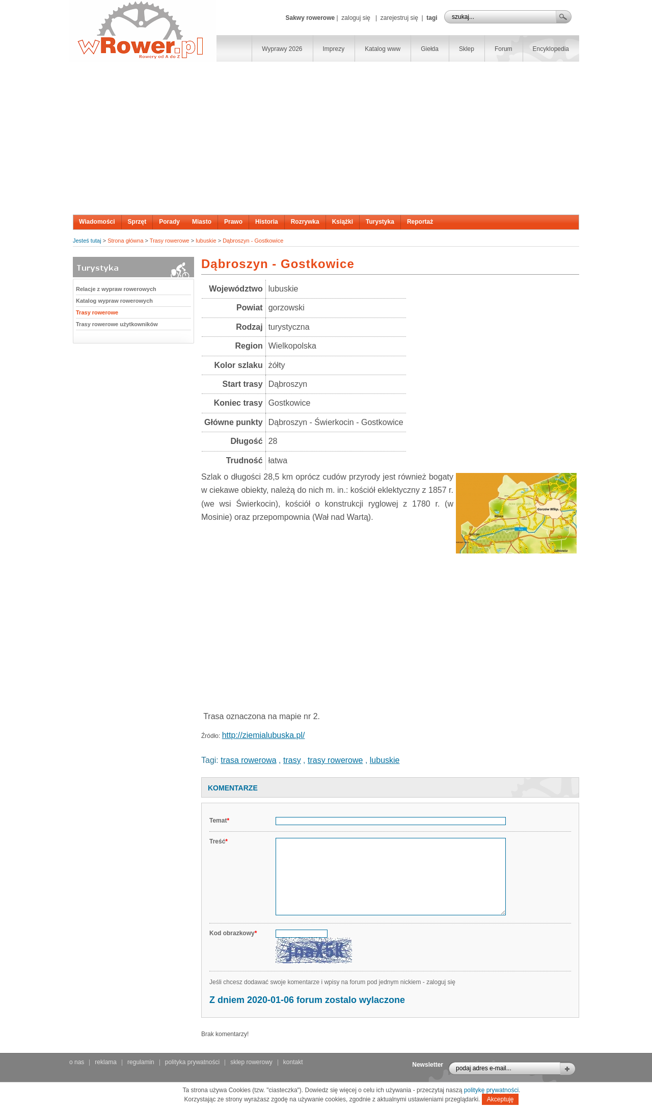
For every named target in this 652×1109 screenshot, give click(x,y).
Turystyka (380, 221)
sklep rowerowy (251, 1062)
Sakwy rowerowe (310, 17)
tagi (431, 17)
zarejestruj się (399, 17)
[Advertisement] (326, 138)
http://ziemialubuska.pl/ (263, 735)
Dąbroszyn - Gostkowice (253, 240)
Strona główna (125, 240)
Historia (266, 221)
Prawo (233, 221)
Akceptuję (500, 1099)
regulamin (140, 1062)
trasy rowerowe (335, 760)
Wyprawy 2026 (282, 48)
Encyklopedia (551, 48)
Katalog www (382, 48)
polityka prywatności (192, 1062)
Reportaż (420, 221)
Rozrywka (305, 221)
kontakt (293, 1062)
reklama (106, 1062)
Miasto (201, 221)
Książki (342, 221)
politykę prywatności (491, 1090)
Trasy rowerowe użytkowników (117, 324)
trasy (292, 760)
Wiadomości (97, 221)
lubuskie (206, 240)
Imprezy (334, 48)
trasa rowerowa (248, 760)
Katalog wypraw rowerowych (114, 301)
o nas (76, 1062)
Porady (169, 221)
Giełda (430, 48)
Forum (503, 48)
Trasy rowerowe (169, 240)
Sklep (466, 48)
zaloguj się (355, 17)
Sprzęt (137, 221)
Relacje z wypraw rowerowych (116, 289)
